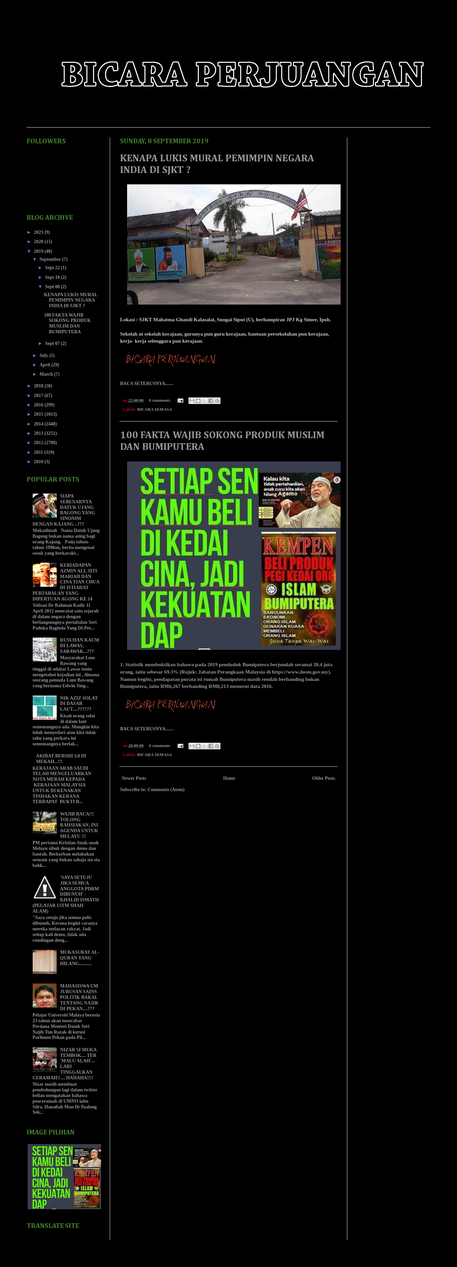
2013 (39, 433)
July (44, 355)
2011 (39, 452)
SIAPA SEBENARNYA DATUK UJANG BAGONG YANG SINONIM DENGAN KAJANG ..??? (64, 510)
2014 (39, 423)
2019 (39, 251)
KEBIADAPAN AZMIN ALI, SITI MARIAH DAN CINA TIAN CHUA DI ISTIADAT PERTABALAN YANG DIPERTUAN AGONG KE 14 (66, 582)
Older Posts (323, 778)
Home (229, 778)
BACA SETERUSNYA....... (146, 383)
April (45, 364)
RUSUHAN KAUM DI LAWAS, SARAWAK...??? (79, 646)
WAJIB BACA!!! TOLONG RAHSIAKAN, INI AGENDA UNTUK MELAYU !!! (79, 825)
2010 (39, 461)
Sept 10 (53, 277)
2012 (39, 442)
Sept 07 (53, 343)
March (46, 374)
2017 (39, 395)
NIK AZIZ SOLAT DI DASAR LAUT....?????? (79, 704)
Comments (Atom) (165, 789)
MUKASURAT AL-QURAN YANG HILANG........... (79, 958)
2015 (39, 414)
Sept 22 (53, 267)
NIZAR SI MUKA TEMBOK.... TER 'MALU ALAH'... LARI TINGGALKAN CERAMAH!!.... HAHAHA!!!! (65, 1063)
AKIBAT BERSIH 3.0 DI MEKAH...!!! (61, 758)
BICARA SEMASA (154, 409)
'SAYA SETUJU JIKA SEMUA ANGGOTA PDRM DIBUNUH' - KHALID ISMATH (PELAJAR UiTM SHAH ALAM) (66, 894)
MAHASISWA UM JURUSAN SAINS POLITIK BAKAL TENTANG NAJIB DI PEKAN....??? (79, 997)
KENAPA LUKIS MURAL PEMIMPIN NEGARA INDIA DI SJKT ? (70, 300)
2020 (39, 241)
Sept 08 (53, 286)
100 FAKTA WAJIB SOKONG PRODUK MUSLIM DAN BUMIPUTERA (67, 323)
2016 (39, 404)
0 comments (159, 400)
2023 (39, 232)
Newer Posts (134, 778)
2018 (39, 385)
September (50, 259)
